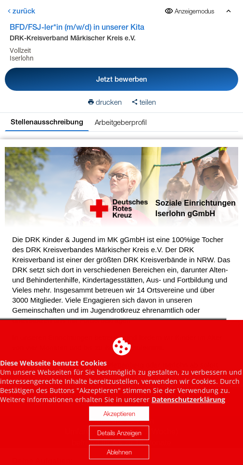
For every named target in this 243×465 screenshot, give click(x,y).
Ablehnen (119, 456)
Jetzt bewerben (121, 79)
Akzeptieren (119, 418)
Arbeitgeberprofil (121, 122)
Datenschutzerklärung (188, 403)
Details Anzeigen (119, 437)
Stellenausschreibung (47, 122)
